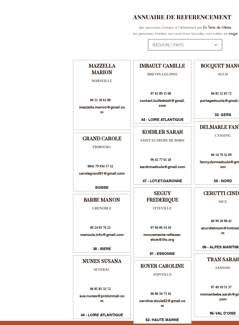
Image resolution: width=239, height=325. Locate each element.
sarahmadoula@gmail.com (162, 167)
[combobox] (185, 44)
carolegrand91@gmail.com (102, 173)
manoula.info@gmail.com (102, 235)
